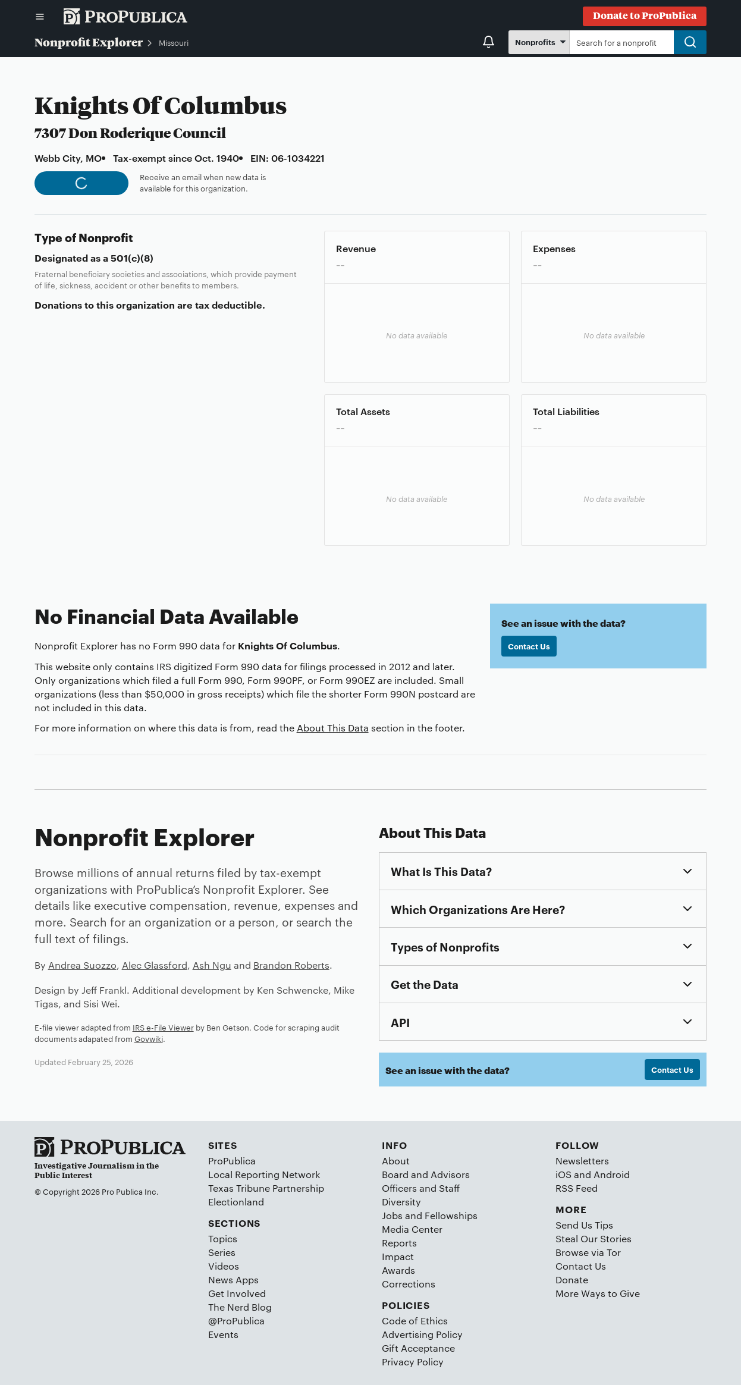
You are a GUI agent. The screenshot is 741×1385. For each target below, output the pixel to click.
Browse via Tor (588, 1252)
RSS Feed (576, 1188)
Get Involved (237, 1293)
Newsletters (582, 1160)
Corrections (408, 1283)
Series (222, 1252)
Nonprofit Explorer (88, 41)
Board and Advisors (426, 1174)
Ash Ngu (212, 965)
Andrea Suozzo (82, 965)
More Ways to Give (597, 1293)
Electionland (236, 1201)
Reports (399, 1242)
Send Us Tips (584, 1224)
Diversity (401, 1201)
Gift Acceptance (418, 1348)
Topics (222, 1238)
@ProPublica (236, 1320)
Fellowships (451, 1215)
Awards (398, 1270)
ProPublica (232, 1160)
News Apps (233, 1279)
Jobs (392, 1215)
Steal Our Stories (593, 1238)
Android (612, 1174)
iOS (563, 1174)
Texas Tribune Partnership (266, 1188)
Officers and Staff (421, 1188)
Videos (223, 1266)
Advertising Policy (422, 1334)
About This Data (333, 727)
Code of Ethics (415, 1320)
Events (223, 1334)
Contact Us (529, 645)
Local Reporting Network (264, 1174)
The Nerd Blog (240, 1307)
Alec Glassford (154, 965)
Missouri (174, 42)
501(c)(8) (132, 257)
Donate (571, 1279)
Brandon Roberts (291, 965)
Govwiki (148, 1038)
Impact (398, 1256)
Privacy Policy (413, 1361)
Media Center (412, 1229)
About (396, 1160)
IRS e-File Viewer (163, 1027)
